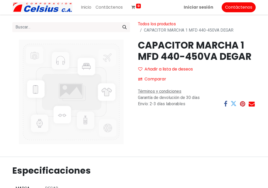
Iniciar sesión (198, 7)
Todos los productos (157, 23)
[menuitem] (86, 7)
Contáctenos (238, 7)
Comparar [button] (152, 79)
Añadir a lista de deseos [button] (165, 69)
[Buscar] (124, 27)
